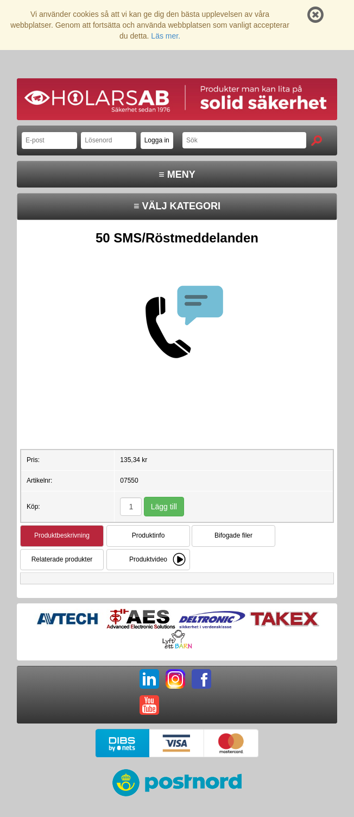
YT (149, 705)
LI (149, 679)
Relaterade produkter (62, 559)
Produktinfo (148, 535)
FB (201, 679)
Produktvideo (148, 559)
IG (175, 679)
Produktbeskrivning (62, 535)
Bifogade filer (233, 535)
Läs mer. (165, 36)
